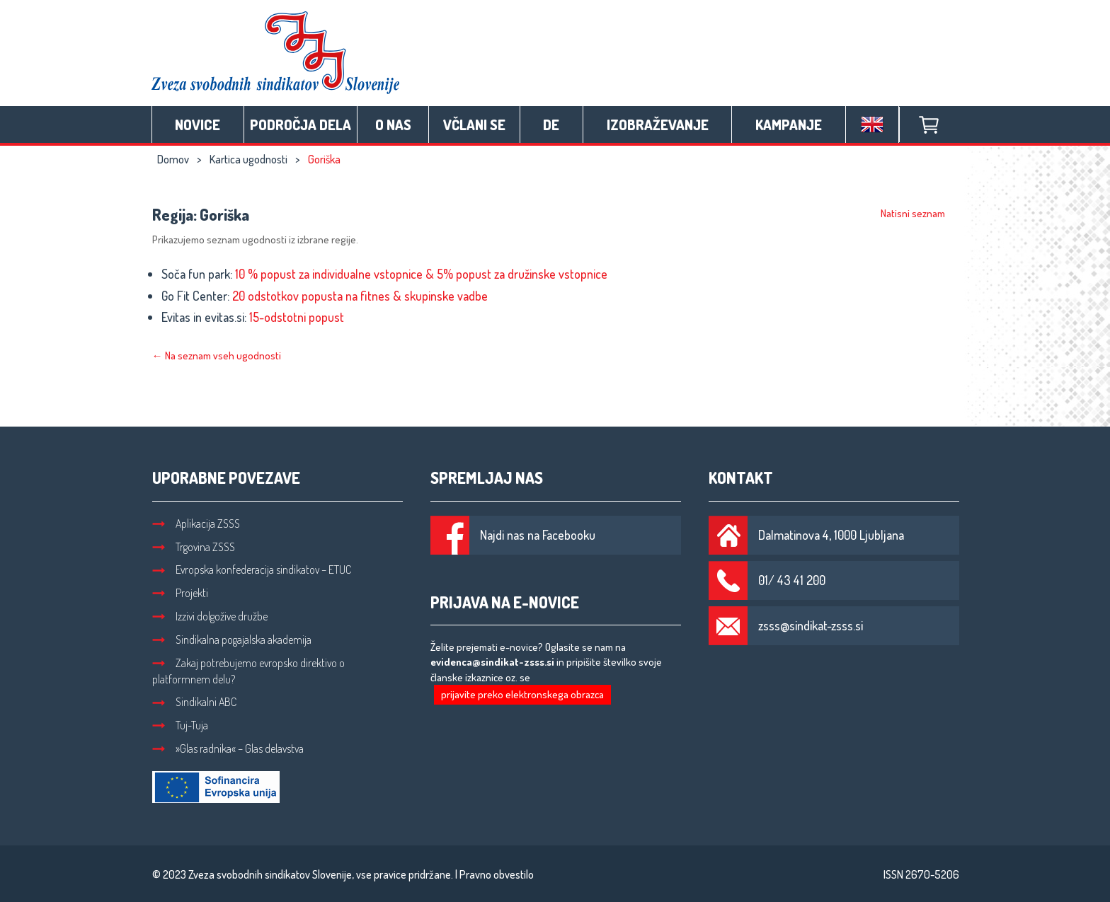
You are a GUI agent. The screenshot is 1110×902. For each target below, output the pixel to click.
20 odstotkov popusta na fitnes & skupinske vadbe (360, 295)
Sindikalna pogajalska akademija (231, 639)
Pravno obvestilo (496, 874)
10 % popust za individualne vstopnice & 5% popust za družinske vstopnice (421, 274)
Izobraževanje (658, 124)
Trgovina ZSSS (193, 547)
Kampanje (788, 124)
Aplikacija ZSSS (196, 523)
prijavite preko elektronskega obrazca (522, 694)
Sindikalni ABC (194, 702)
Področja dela (300, 124)
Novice (197, 124)
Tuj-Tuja (180, 725)
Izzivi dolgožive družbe (210, 616)
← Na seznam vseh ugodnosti (216, 355)
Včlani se (474, 124)
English (872, 124)
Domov (173, 159)
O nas (393, 124)
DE (551, 124)
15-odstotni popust (296, 317)
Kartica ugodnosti (248, 159)
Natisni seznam (913, 213)
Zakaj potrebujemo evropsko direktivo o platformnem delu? (248, 671)
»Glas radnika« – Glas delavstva (228, 748)
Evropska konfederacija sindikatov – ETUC (251, 569)
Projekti (180, 593)
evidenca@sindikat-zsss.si (492, 662)
